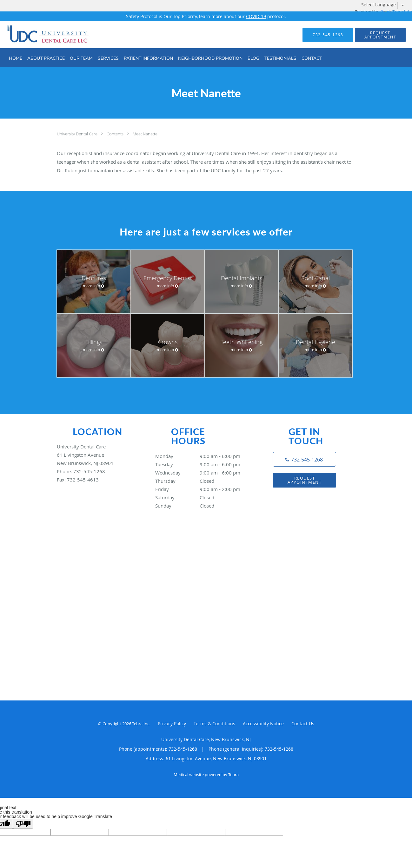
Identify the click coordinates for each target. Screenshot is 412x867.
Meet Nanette (145, 134)
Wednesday (204, 472)
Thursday (204, 481)
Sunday (204, 506)
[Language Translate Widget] (385, 5)
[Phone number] (304, 459)
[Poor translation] (23, 824)
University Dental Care (77, 134)
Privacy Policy (172, 723)
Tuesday (204, 464)
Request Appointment (305, 480)
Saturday (204, 497)
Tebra (233, 774)
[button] (380, 35)
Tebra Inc (140, 724)
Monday (204, 456)
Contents (115, 134)
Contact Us (302, 723)
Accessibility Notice (263, 723)
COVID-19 (256, 16)
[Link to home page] (37, 34)
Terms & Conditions (214, 723)
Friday (204, 489)
